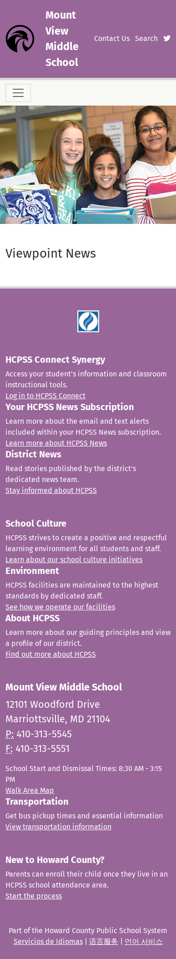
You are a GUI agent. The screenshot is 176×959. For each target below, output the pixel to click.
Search (146, 38)
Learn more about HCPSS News (56, 443)
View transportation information (58, 826)
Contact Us (112, 38)
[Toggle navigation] (18, 93)
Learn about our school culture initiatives (73, 559)
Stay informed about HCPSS (51, 490)
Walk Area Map (29, 790)
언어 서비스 (144, 941)
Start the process (33, 896)
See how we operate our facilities (60, 607)
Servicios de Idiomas (48, 941)
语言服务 (103, 941)
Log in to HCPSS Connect (45, 395)
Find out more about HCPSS (50, 654)
